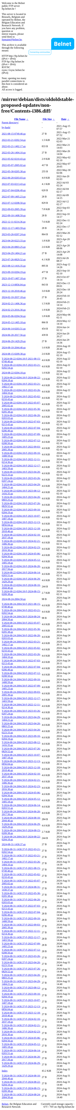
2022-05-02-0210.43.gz (14, 159)
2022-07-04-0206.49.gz (14, 190)
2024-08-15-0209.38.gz (14, 353)
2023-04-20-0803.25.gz (14, 247)
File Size (47, 119)
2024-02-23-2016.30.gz (14, 309)
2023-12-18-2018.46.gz (14, 291)
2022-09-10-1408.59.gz (14, 215)
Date (63, 119)
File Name (19, 119)
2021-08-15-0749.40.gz (14, 133)
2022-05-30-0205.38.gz (14, 171)
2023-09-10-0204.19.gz (14, 272)
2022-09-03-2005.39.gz (14, 209)
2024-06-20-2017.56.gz (14, 335)
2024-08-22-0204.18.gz (14, 372)
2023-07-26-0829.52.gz (14, 259)
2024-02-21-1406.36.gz (14, 303)
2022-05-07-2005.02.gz (14, 165)
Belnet (5, 1104)
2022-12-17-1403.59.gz (14, 228)
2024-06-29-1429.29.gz (14, 341)
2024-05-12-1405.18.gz (14, 322)
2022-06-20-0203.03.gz (14, 177)
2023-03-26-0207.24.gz (14, 234)
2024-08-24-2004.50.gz (14, 599)
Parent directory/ (10, 122)
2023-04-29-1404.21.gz (14, 253)
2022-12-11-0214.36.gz (14, 221)
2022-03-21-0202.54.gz (14, 140)
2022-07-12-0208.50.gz (14, 203)
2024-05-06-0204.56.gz (14, 316)
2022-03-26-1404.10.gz (14, 152)
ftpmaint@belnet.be (12, 39)
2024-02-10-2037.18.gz (14, 297)
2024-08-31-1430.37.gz (14, 844)
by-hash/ (6, 127)
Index (4, 1070)
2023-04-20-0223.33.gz (14, 240)
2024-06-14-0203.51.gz (14, 328)
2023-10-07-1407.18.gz (14, 278)
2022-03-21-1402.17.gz (14, 146)
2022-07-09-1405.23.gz (14, 196)
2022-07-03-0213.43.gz (14, 184)
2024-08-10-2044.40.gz (14, 347)
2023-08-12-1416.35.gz (14, 265)
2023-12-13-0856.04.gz (14, 284)
